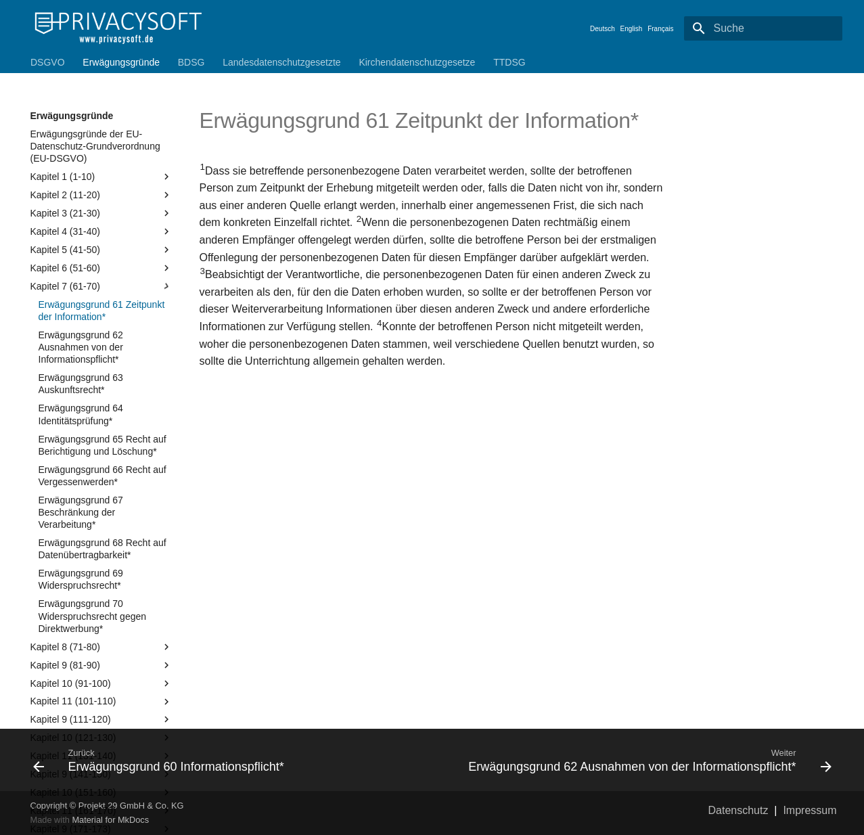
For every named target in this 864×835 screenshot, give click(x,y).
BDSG (190, 62)
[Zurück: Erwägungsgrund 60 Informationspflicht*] (227, 759)
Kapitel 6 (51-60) (101, 268)
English (631, 28)
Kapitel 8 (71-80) (101, 647)
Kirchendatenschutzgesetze (417, 62)
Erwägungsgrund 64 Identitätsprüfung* (81, 414)
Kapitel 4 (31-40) (101, 231)
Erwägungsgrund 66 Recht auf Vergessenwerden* (102, 475)
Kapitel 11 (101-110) (101, 702)
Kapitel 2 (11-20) (101, 195)
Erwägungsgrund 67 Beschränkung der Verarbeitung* (81, 512)
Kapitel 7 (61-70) (101, 286)
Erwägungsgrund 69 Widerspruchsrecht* (81, 579)
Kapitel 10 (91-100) (101, 683)
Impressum (809, 810)
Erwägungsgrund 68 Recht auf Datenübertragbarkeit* (102, 548)
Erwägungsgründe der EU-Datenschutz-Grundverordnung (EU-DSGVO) (95, 146)
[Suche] (763, 28)
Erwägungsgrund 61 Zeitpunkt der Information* (102, 310)
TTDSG (509, 62)
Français (660, 28)
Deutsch (602, 28)
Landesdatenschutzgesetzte (281, 62)
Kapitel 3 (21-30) (101, 213)
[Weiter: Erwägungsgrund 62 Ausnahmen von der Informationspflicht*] (637, 759)
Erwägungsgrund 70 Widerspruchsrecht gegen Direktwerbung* (93, 615)
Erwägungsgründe (121, 62)
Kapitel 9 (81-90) (101, 665)
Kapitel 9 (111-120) (101, 719)
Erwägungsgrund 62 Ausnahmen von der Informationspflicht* (81, 347)
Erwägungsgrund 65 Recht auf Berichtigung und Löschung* (102, 445)
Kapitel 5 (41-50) (101, 250)
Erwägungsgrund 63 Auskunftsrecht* (81, 383)
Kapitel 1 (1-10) (101, 177)
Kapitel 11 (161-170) (101, 811)
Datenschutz (738, 810)
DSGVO (47, 62)
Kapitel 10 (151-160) (101, 792)
